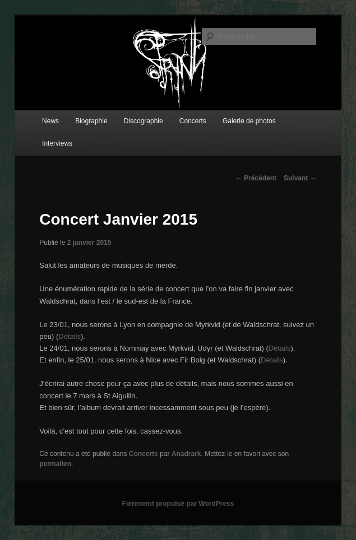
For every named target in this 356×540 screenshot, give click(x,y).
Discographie (143, 121)
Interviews (57, 143)
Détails (69, 336)
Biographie (91, 121)
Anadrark (186, 454)
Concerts (192, 121)
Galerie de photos (249, 121)
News (50, 121)
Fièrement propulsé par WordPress (178, 504)
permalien (55, 464)
